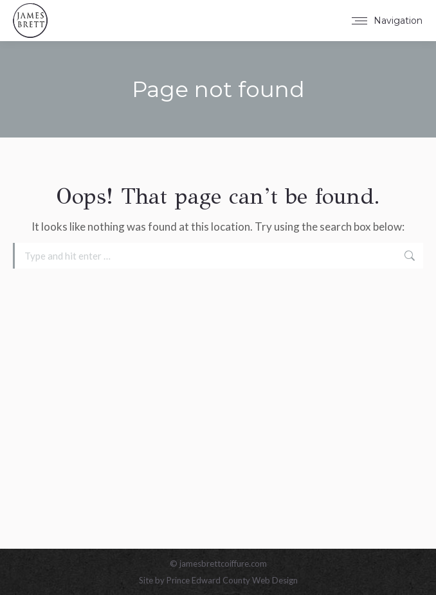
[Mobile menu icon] (387, 20)
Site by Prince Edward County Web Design (218, 580)
